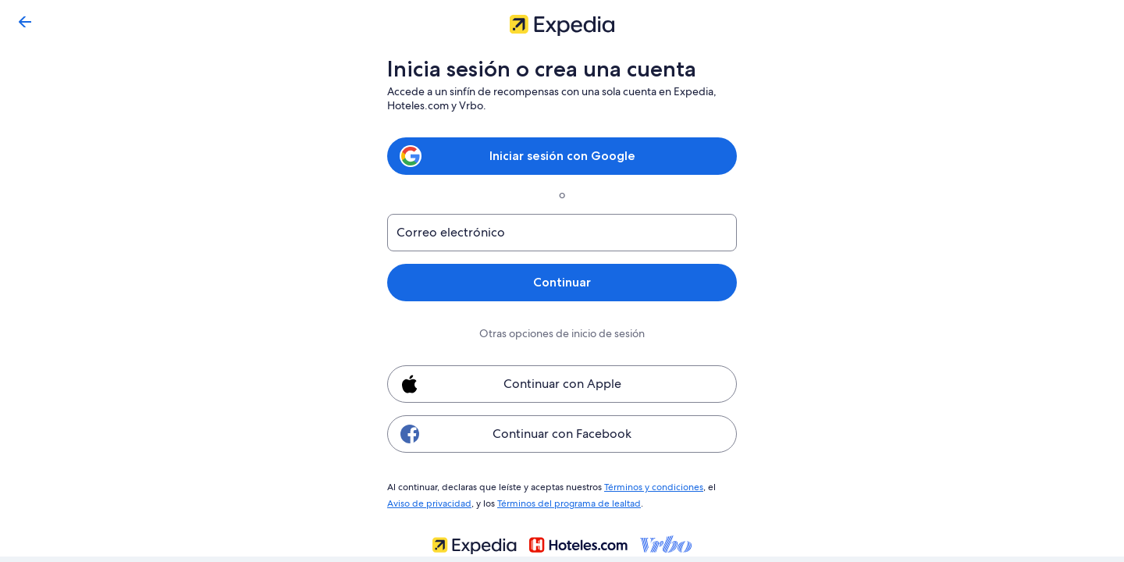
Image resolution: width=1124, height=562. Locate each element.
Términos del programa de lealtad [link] (564, 501)
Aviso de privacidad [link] (427, 501)
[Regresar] (25, 22)
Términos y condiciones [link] (652, 486)
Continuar (562, 282)
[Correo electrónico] (562, 232)
